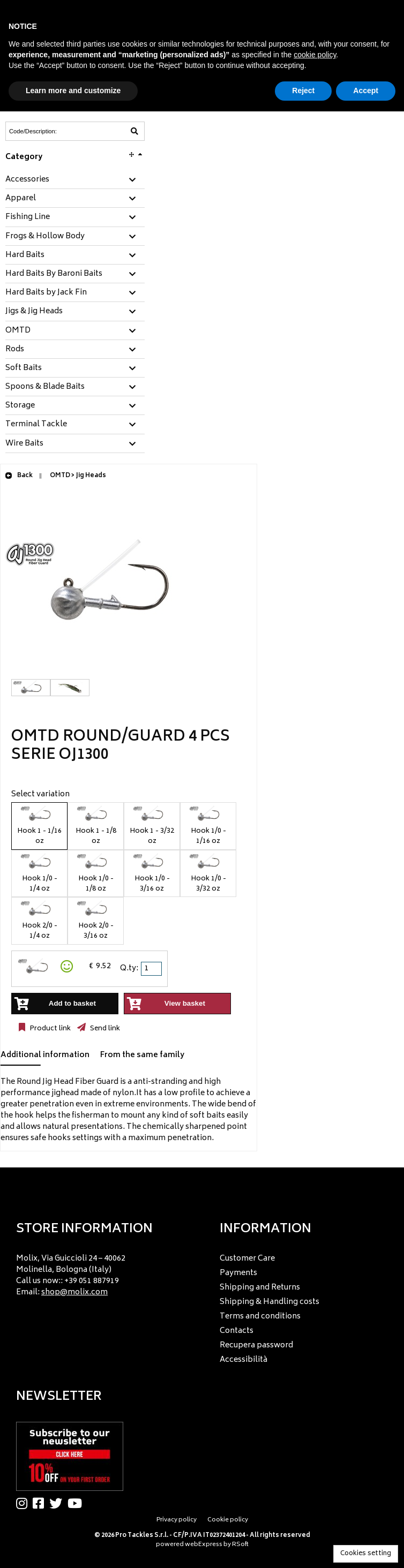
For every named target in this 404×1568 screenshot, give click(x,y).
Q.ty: (129, 968)
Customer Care (247, 1258)
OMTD (18, 331)
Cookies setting (365, 1553)
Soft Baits (23, 368)
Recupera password (256, 1345)
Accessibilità (243, 1360)
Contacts (236, 1331)
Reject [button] (303, 90)
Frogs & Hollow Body (45, 237)
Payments (238, 1273)
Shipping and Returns (260, 1287)
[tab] (75, 180)
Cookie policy (227, 1520)
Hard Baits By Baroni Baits (53, 274)
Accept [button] (365, 90)
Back (18, 476)
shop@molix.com (74, 1292)
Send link (104, 1029)
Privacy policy (176, 1520)
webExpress (203, 1545)
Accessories (27, 180)
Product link (49, 1029)
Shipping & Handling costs (269, 1302)
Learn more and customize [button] (73, 90)
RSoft (240, 1545)
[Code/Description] (49, 131)
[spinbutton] (152, 968)
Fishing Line (27, 217)
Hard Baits (24, 255)
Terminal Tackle (36, 424)
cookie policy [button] (315, 54)
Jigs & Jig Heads (34, 311)
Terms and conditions (260, 1316)
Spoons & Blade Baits (45, 387)
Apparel (20, 198)
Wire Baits (24, 444)
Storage (20, 406)
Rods (14, 350)
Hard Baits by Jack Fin (46, 293)
